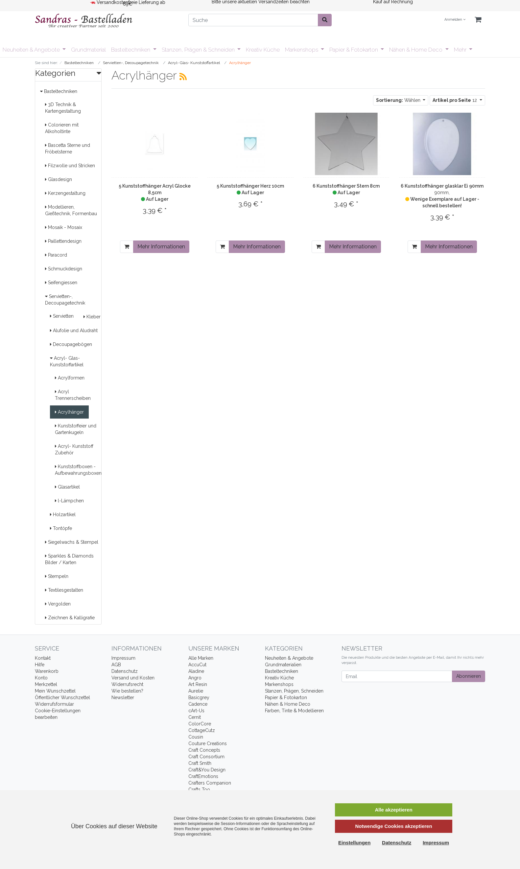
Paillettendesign (63, 241)
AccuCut (197, 664)
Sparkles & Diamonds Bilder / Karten (69, 559)
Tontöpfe (61, 528)
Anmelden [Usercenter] (454, 19)
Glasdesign (58, 179)
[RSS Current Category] (183, 76)
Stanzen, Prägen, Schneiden (294, 691)
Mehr (461, 49)
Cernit (194, 717)
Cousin (195, 737)
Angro (194, 677)
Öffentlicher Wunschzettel (62, 697)
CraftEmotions (203, 776)
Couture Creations (207, 743)
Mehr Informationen (161, 246)
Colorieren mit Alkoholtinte (62, 128)
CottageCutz (201, 730)
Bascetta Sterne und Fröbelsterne (67, 148)
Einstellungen (354, 842)
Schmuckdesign (63, 268)
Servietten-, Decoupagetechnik (65, 300)
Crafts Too (199, 789)
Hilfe (39, 664)
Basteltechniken (131, 49)
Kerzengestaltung (65, 193)
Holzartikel (63, 514)
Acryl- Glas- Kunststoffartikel (66, 361)
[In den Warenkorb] (126, 246)
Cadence (197, 704)
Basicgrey (198, 697)
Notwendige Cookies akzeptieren (393, 826)
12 (455, 100)
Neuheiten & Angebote (32, 49)
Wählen (399, 100)
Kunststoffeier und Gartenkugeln (75, 429)
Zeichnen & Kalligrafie (70, 617)
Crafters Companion (209, 783)
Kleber (92, 316)
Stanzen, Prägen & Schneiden (199, 49)
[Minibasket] (478, 20)
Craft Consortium (206, 756)
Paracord (56, 255)
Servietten (62, 316)
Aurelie (195, 691)
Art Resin (197, 684)
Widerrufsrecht (127, 684)
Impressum (123, 658)
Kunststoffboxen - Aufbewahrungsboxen (78, 470)
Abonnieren (468, 676)
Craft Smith (199, 763)
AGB (116, 664)
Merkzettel (46, 684)
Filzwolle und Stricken (70, 165)
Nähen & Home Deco (416, 49)
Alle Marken (200, 658)
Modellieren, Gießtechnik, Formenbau (71, 210)
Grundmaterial (88, 49)
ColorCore (199, 723)
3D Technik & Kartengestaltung (63, 108)
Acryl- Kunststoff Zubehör (74, 449)
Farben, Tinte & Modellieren (294, 710)
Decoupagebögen (71, 344)
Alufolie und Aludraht (74, 330)
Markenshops (302, 49)
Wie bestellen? (127, 691)
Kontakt (43, 658)
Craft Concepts (204, 750)
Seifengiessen (61, 282)
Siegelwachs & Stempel (71, 542)
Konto (41, 677)
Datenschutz (124, 671)
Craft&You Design (206, 769)
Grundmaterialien (283, 664)
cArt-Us (196, 710)
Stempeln (56, 576)
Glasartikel (67, 487)
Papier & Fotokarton (354, 49)
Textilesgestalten (64, 590)
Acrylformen (69, 377)
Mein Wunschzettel (55, 691)
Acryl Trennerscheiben (73, 395)
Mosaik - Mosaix (63, 227)
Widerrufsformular (54, 704)
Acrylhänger (69, 412)
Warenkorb (47, 671)
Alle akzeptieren (393, 809)
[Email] (397, 676)
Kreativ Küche (263, 49)
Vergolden (58, 603)
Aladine (196, 671)
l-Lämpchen (69, 500)
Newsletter (122, 697)
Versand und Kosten (132, 677)
